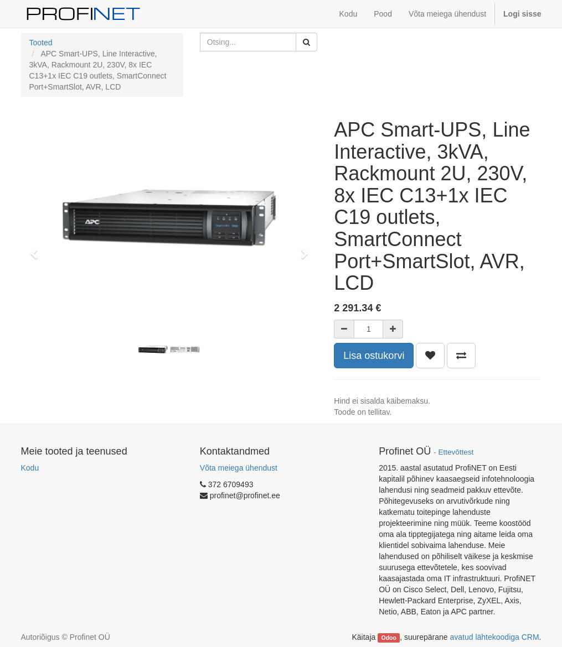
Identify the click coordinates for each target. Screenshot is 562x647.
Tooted (41, 42)
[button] (38, 249)
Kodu (30, 467)
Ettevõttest (455, 452)
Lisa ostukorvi (373, 355)
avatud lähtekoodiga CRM (494, 637)
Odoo (388, 637)
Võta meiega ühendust (238, 467)
